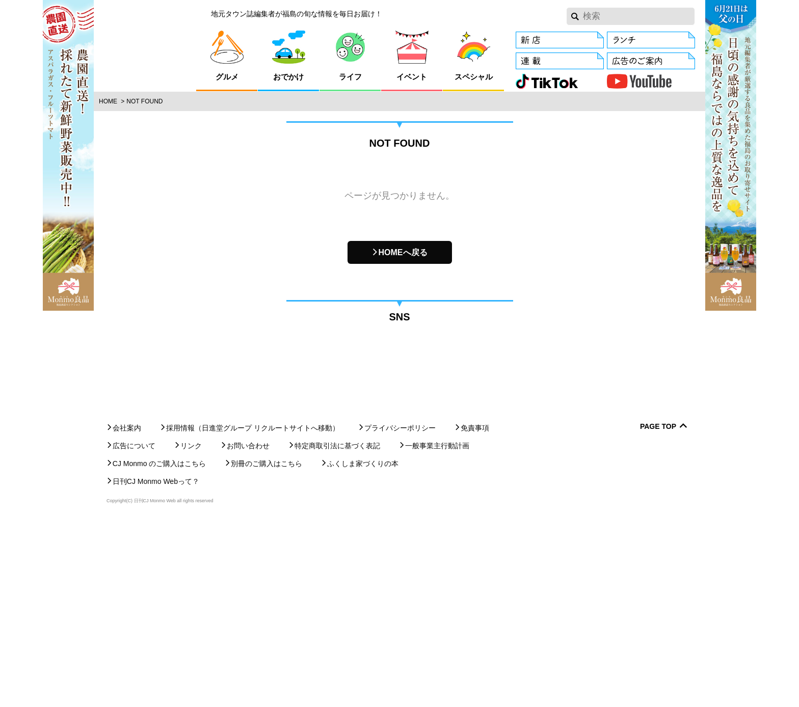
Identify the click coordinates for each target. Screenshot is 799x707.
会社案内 (127, 611)
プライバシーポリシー (400, 611)
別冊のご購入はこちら (266, 647)
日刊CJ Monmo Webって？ (156, 665)
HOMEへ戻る (403, 252)
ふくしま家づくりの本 (362, 647)
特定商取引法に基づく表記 (337, 629)
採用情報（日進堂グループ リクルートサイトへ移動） (252, 611)
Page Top (658, 610)
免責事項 (475, 611)
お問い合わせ (248, 629)
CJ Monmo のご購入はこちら (159, 647)
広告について (134, 629)
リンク (191, 629)
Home (108, 101)
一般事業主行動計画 (437, 629)
